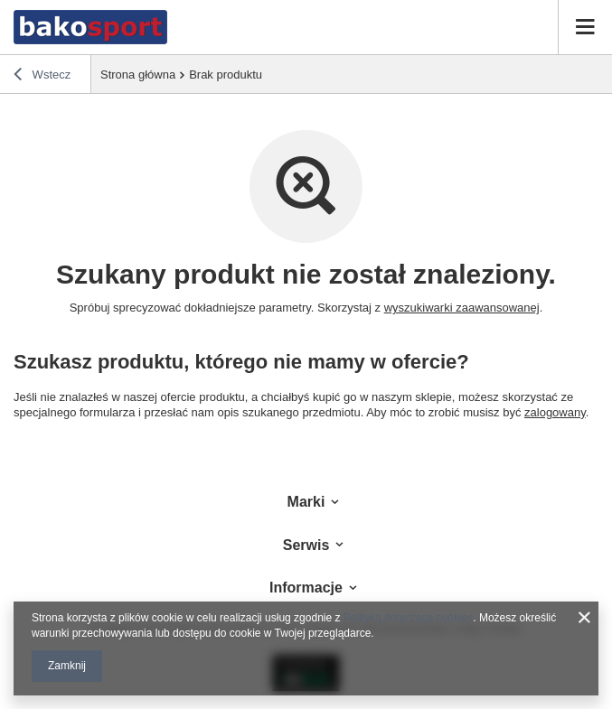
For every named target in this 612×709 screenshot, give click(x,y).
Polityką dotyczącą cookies (408, 617)
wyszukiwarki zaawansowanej (462, 307)
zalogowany (555, 412)
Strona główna (137, 74)
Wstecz (42, 77)
